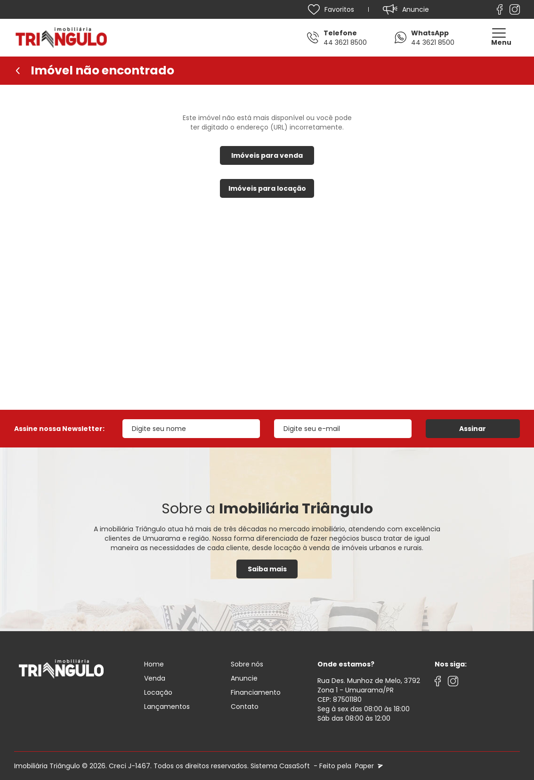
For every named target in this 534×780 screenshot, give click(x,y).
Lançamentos (167, 706)
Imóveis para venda (267, 155)
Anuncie (244, 678)
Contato (245, 706)
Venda (154, 678)
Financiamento (256, 692)
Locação (158, 692)
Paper (368, 766)
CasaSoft (294, 766)
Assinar (472, 428)
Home (154, 664)
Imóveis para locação (267, 188)
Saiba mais (267, 569)
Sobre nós (247, 664)
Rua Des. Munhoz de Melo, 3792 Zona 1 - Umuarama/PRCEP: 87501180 (368, 690)
